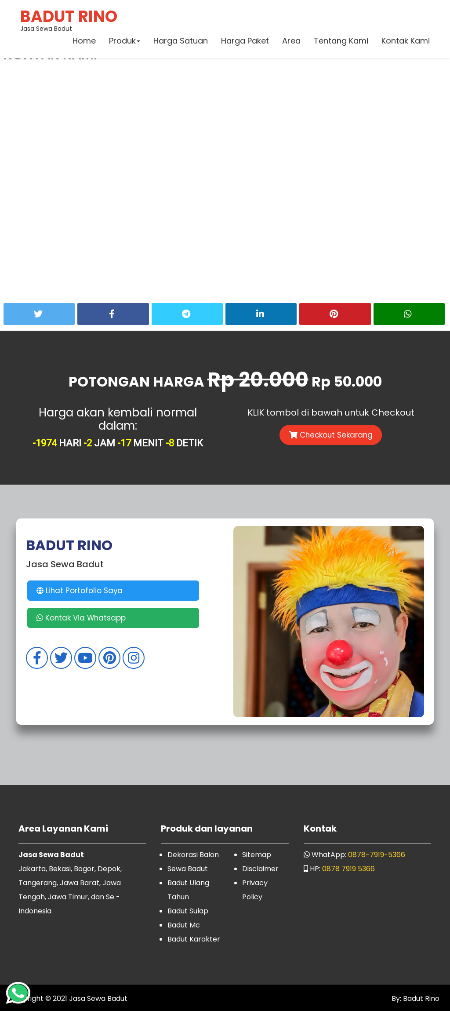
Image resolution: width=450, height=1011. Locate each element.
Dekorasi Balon (193, 855)
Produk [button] (124, 41)
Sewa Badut (187, 869)
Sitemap (256, 855)
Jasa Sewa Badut (69, 20)
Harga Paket (245, 41)
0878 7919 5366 (348, 869)
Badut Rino (420, 998)
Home (83, 41)
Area (291, 41)
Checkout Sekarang (331, 435)
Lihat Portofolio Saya (80, 590)
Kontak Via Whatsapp (82, 618)
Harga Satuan (180, 41)
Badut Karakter (193, 939)
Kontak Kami (405, 41)
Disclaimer (260, 869)
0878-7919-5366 (376, 855)
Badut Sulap (187, 911)
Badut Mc (183, 925)
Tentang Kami (340, 41)
